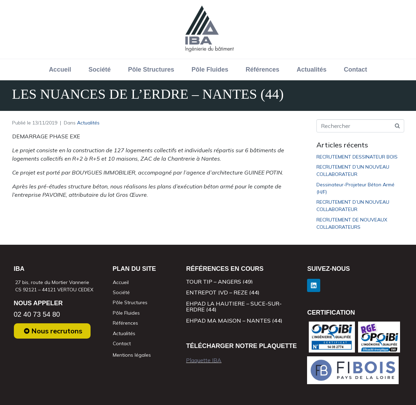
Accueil (60, 69)
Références (262, 69)
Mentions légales (132, 355)
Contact (355, 69)
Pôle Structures (151, 69)
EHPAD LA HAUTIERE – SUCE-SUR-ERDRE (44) (234, 306)
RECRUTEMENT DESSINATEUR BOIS (357, 157)
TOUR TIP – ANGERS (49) (219, 281)
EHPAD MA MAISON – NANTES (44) (234, 320)
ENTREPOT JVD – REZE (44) (223, 292)
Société (99, 69)
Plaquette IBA (203, 360)
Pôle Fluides (210, 69)
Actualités (311, 69)
